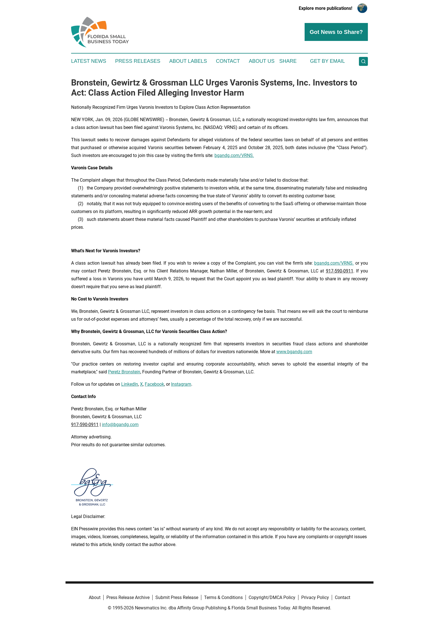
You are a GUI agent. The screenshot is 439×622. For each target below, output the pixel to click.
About (95, 597)
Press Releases (137, 61)
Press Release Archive (128, 597)
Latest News (88, 61)
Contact (228, 61)
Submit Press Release (176, 597)
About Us (262, 61)
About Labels (188, 61)
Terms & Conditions (223, 597)
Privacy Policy (315, 597)
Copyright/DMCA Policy (272, 597)
